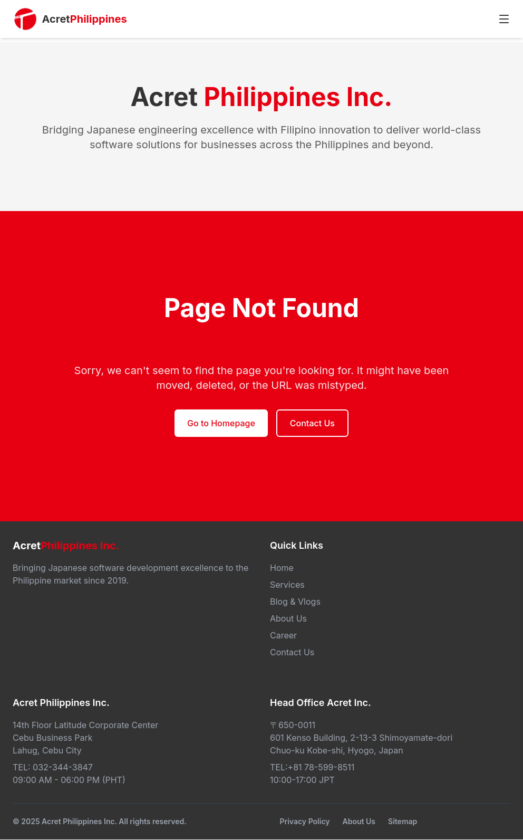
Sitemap (402, 821)
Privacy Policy (304, 821)
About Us (359, 821)
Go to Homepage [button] (221, 423)
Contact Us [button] (312, 423)
